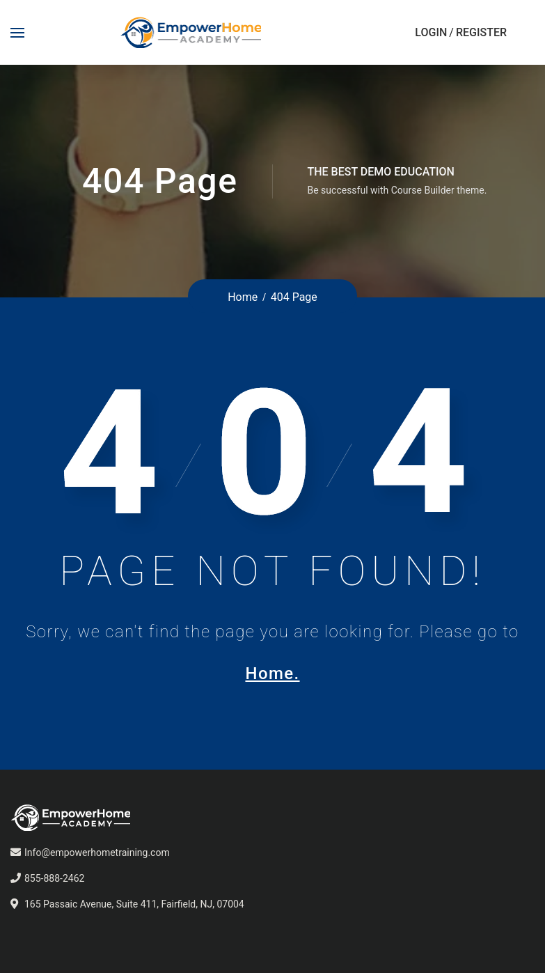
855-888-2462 (54, 878)
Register (481, 32)
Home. (272, 673)
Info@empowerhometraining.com (97, 852)
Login (431, 32)
